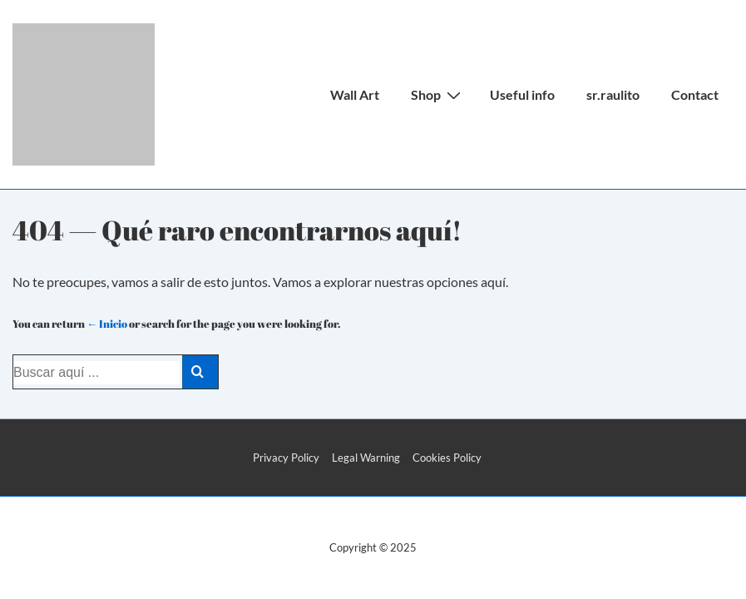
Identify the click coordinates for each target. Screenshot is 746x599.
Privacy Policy (286, 457)
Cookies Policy (447, 457)
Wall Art (354, 94)
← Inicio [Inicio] (106, 323)
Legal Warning (366, 457)
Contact (695, 94)
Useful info (522, 94)
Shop (438, 94)
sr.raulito (613, 94)
